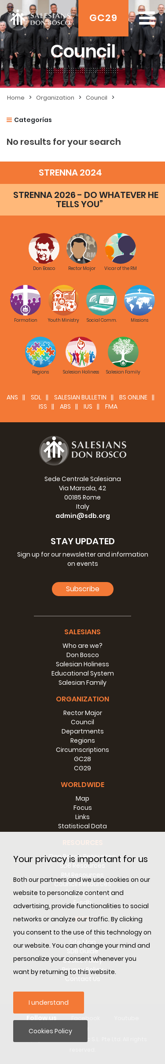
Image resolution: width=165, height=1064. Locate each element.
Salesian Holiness (82, 664)
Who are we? (82, 645)
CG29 (82, 768)
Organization (55, 97)
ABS (65, 406)
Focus (82, 807)
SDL (36, 397)
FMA (111, 406)
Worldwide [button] (82, 785)
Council (96, 97)
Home (16, 97)
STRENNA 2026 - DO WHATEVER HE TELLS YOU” (85, 199)
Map (82, 798)
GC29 (103, 18)
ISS (43, 406)
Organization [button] (82, 699)
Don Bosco (82, 655)
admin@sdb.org (82, 515)
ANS (12, 397)
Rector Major (82, 712)
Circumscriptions (82, 749)
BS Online (133, 397)
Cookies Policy (50, 1031)
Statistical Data (82, 826)
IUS (88, 406)
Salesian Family (82, 682)
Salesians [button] (82, 632)
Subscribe (82, 589)
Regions (82, 740)
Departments (83, 731)
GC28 (82, 759)
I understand (49, 1002)
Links (82, 816)
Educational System (82, 673)
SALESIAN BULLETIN (80, 397)
